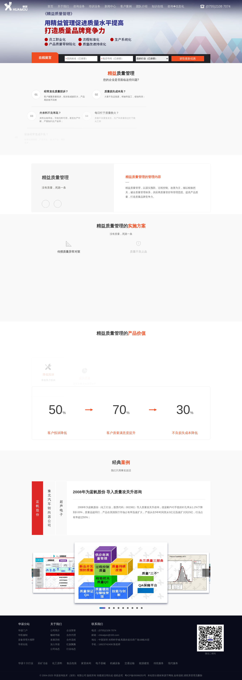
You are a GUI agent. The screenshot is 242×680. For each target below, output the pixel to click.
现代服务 (173, 663)
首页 (50, 6)
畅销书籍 (55, 635)
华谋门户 (23, 630)
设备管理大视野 (26, 639)
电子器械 (101, 663)
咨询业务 (79, 6)
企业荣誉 (71, 630)
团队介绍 (141, 6)
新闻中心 (110, 6)
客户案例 (126, 6)
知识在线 (157, 6)
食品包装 (72, 663)
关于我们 (63, 6)
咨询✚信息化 (175, 6)
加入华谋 (55, 644)
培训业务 (94, 6)
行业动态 (71, 649)
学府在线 (23, 644)
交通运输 (130, 663)
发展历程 (55, 639)
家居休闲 (86, 663)
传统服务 (159, 663)
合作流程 (71, 639)
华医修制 (23, 635)
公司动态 (55, 649)
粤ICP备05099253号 (135, 675)
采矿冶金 (43, 663)
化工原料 (57, 663)
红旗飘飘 (71, 644)
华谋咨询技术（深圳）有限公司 (70, 675)
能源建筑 (144, 663)
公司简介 (55, 630)
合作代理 (71, 635)
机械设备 (115, 663)
